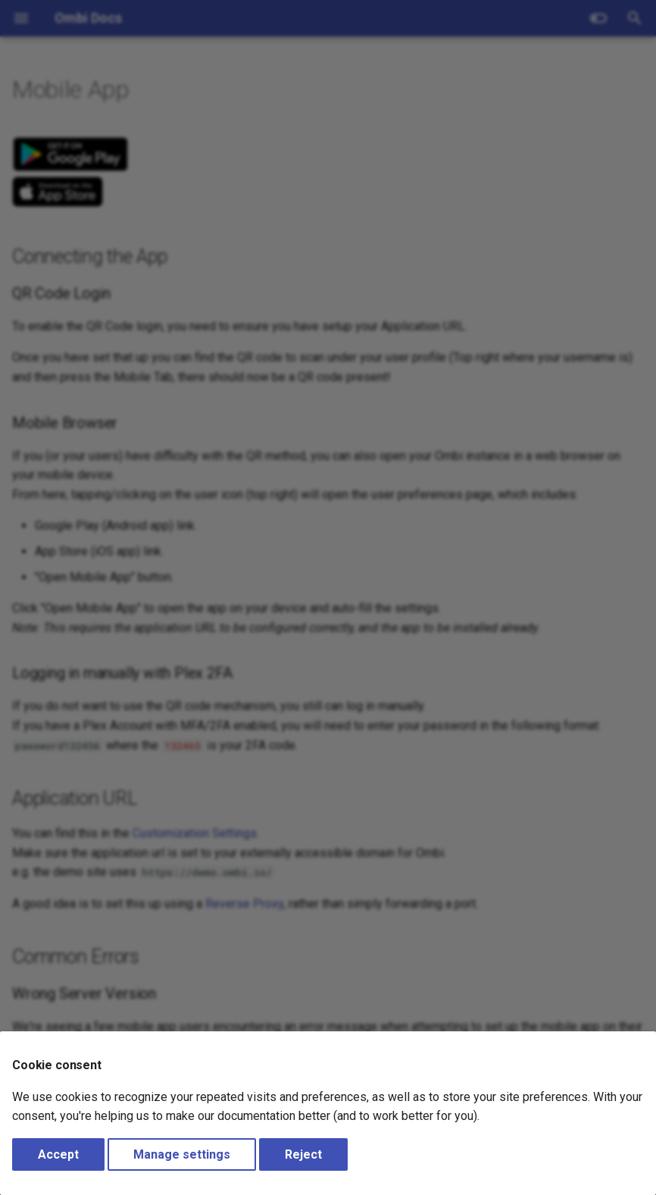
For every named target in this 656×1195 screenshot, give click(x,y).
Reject (303, 1154)
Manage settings (181, 1154)
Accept (58, 1154)
